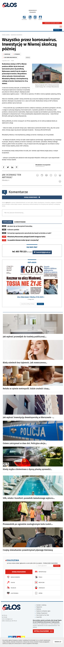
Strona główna (6, 34)
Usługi (10, 582)
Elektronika (12, 593)
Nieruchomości (13, 577)
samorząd (6, 54)
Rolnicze (11, 588)
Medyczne (39, 582)
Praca (38, 577)
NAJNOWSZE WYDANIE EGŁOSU (52, 23)
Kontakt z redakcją (41, 605)
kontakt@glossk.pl (42, 252)
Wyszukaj (57, 30)
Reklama (38, 609)
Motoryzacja (40, 572)
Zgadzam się (58, 641)
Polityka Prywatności (41, 613)
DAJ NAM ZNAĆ (32, 247)
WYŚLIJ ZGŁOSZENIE (41, 631)
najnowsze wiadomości (16, 34)
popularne (7, 222)
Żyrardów (33, 12)
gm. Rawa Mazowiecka (10, 57)
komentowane (20, 222)
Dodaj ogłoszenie (19, 572)
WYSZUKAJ (40, 304)
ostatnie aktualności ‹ (40, 166)
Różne (38, 593)
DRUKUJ (28, 58)
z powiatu (16, 54)
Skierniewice (33, 10)
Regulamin (39, 607)
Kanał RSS (39, 617)
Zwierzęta (39, 588)
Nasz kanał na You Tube (42, 615)
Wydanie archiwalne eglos (43, 611)
